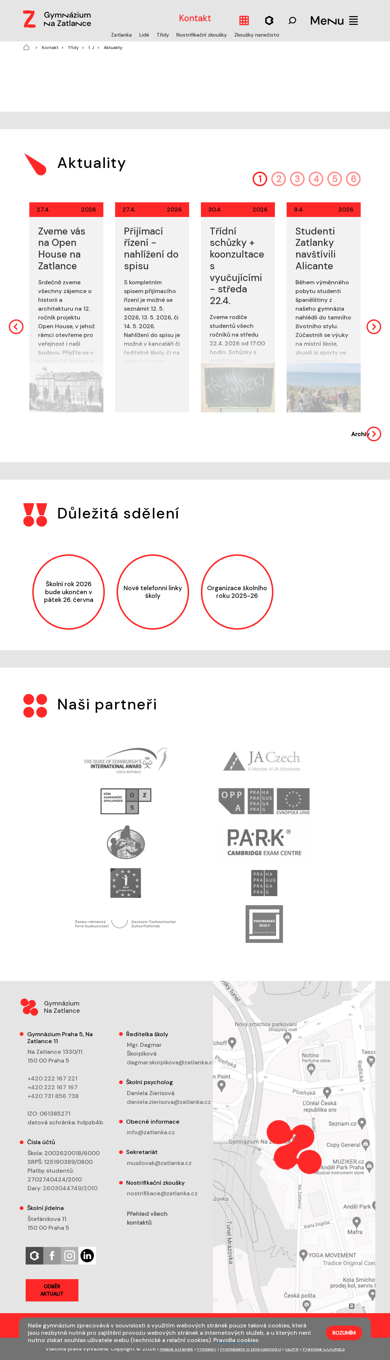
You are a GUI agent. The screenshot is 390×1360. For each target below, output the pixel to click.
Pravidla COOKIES (324, 1348)
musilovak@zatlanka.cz (159, 1163)
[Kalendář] (244, 20)
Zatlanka (122, 34)
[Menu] (334, 20)
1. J (90, 47)
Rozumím (344, 1333)
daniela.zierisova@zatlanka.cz (169, 1102)
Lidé (145, 34)
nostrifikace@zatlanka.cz (162, 1193)
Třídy (163, 34)
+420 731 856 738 (53, 1096)
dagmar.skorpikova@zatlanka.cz (171, 1062)
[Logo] (56, 17)
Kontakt (49, 47)
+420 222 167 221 (52, 1078)
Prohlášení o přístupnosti (250, 1348)
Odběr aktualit (51, 1290)
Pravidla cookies (235, 1340)
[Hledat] (269, 20)
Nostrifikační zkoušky (202, 34)
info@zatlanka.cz (151, 1132)
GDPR (292, 1348)
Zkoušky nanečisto (256, 34)
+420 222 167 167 (52, 1087)
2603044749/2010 (70, 1188)
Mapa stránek (176, 1348)
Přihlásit (206, 1348)
